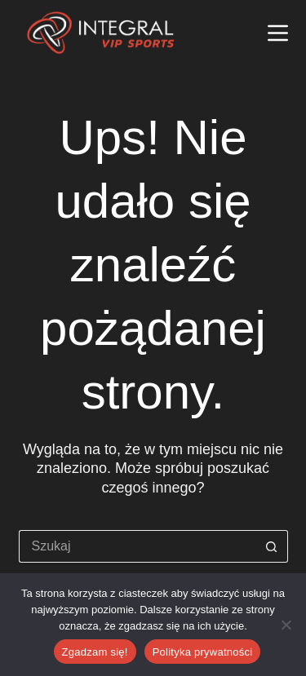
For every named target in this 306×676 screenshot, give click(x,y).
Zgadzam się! (95, 652)
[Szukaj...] (137, 546)
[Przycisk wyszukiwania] (271, 546)
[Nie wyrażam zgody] (285, 624)
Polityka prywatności (203, 652)
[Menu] (278, 33)
